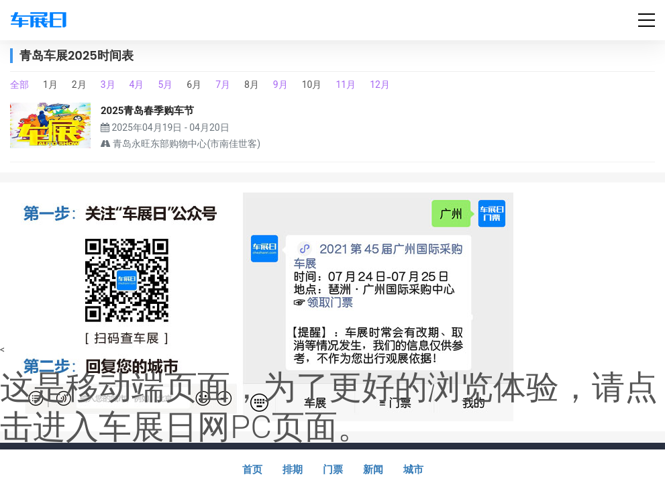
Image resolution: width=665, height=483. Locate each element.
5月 (165, 84)
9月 (280, 84)
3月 (108, 84)
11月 (346, 84)
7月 (222, 84)
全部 (19, 84)
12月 (380, 84)
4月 (137, 84)
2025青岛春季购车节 (147, 111)
